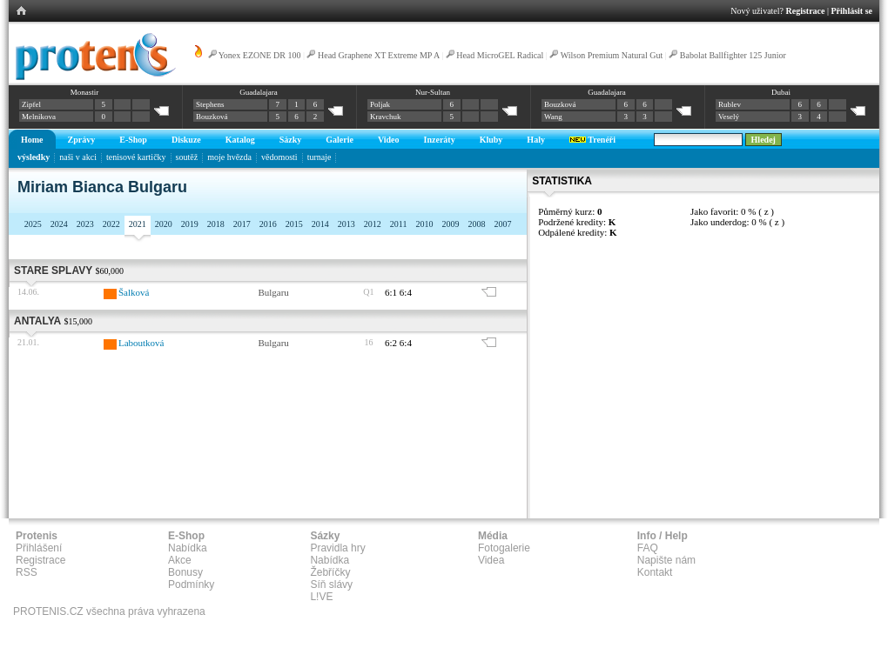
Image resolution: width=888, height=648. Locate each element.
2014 (320, 224)
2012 (372, 224)
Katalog (240, 139)
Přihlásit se (852, 11)
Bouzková (212, 116)
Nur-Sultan (432, 92)
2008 (476, 224)
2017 (242, 224)
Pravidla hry (337, 548)
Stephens (210, 104)
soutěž (187, 157)
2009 (450, 224)
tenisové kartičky (136, 157)
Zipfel (31, 104)
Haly (536, 139)
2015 (294, 224)
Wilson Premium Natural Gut (612, 55)
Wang (553, 116)
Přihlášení (39, 548)
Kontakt (655, 572)
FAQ (647, 548)
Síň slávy (331, 584)
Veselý (728, 116)
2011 (398, 224)
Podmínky (191, 584)
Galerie (339, 139)
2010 (424, 224)
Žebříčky (330, 572)
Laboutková (141, 342)
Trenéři (592, 139)
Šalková (133, 292)
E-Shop (133, 139)
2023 (85, 224)
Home (32, 139)
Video (389, 139)
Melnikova (39, 116)
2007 (502, 224)
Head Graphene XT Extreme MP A (379, 55)
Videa (491, 560)
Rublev (729, 104)
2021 (137, 224)
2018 (216, 224)
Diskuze (186, 139)
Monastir (85, 92)
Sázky (290, 139)
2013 (346, 224)
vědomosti (279, 157)
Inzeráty (439, 139)
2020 (163, 224)
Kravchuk (385, 116)
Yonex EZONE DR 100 (260, 55)
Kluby (491, 139)
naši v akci (78, 157)
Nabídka (187, 548)
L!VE (321, 597)
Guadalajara (258, 92)
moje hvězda (229, 157)
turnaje (319, 157)
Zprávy (82, 139)
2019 (189, 224)
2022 (111, 224)
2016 (268, 224)
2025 (33, 224)
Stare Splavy (53, 270)
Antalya (37, 321)
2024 (59, 224)
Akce (180, 560)
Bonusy (185, 572)
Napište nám (666, 560)
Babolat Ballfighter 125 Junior (733, 55)
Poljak (380, 104)
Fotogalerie (504, 548)
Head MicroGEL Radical (499, 55)
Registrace (805, 11)
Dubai (780, 92)
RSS (26, 572)
